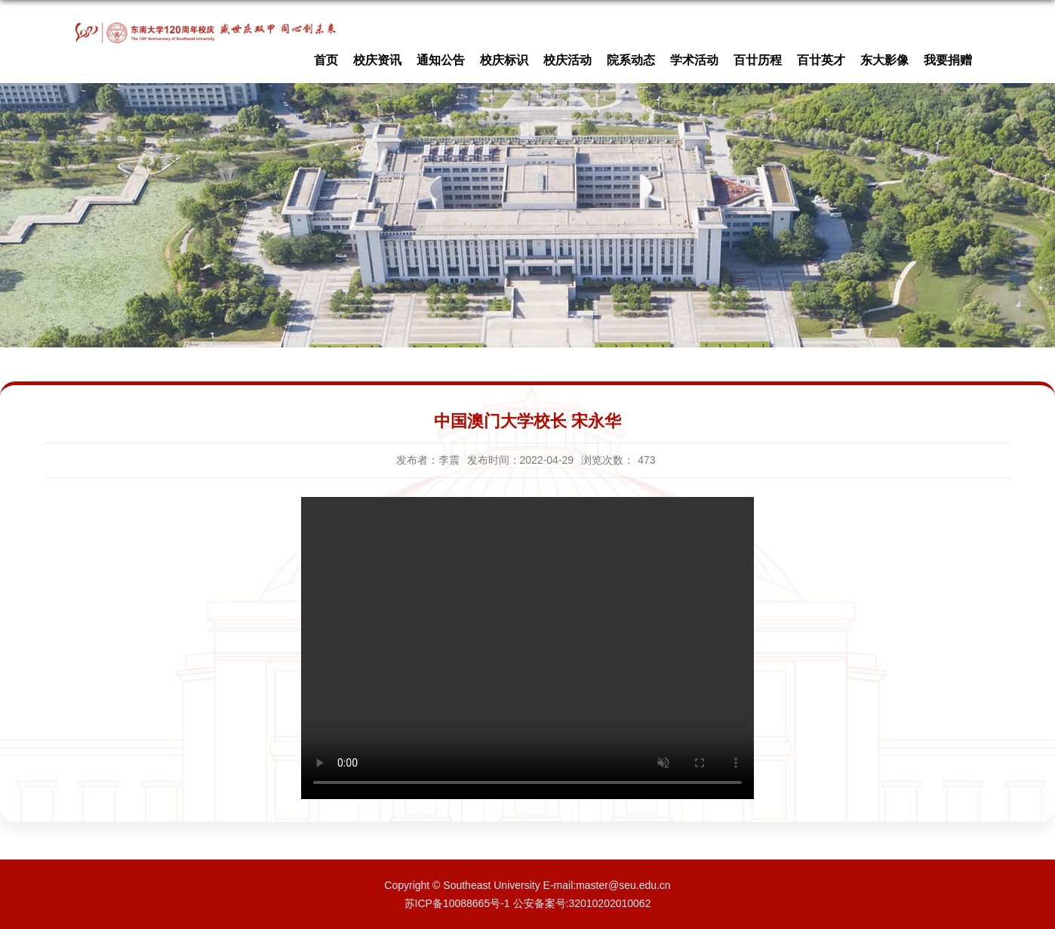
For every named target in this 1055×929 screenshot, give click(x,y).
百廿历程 (758, 60)
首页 (326, 60)
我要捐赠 (948, 60)
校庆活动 (567, 60)
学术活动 (694, 60)
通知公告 (441, 60)
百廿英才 (821, 60)
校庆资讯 (377, 60)
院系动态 (631, 60)
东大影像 (884, 60)
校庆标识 (504, 60)
